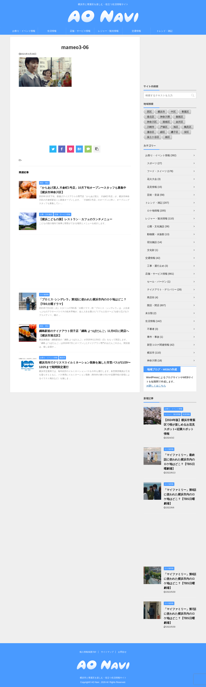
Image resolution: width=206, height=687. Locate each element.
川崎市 (150, 127)
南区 (167, 137)
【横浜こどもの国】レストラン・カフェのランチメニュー (75, 219)
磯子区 (174, 132)
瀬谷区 (150, 132)
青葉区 (185, 111)
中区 (173, 111)
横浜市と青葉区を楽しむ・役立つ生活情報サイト (103, 677)
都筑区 (179, 116)
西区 (149, 111)
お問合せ (122, 652)
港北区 (150, 116)
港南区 (166, 121)
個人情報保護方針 (88, 652)
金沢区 (179, 121)
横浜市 (161, 111)
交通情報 (136, 31)
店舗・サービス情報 (80, 31)
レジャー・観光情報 (108, 31)
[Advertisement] (75, 115)
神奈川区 (152, 121)
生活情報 (51, 31)
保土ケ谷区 (153, 137)
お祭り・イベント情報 (23, 31)
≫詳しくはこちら (156, 385)
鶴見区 (187, 127)
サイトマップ (107, 652)
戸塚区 (163, 127)
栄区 (186, 132)
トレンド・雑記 (165, 31)
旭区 (175, 127)
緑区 (162, 132)
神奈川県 (165, 116)
